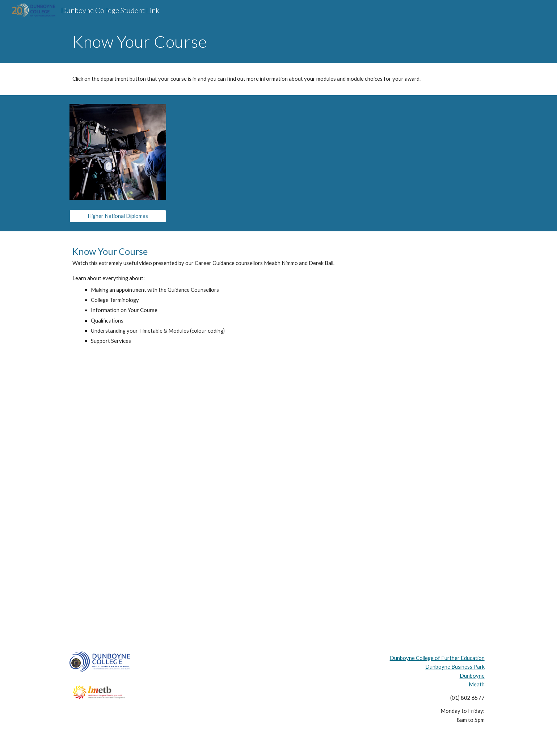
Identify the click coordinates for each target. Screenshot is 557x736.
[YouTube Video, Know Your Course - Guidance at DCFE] (278, 491)
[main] (278, 41)
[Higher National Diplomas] (117, 216)
